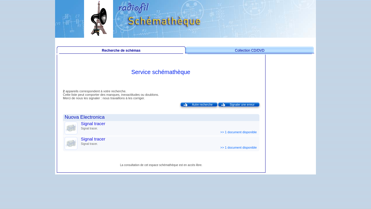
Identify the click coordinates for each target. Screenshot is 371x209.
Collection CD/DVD (249, 50)
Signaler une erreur (242, 104)
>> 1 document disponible (239, 132)
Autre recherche (202, 104)
